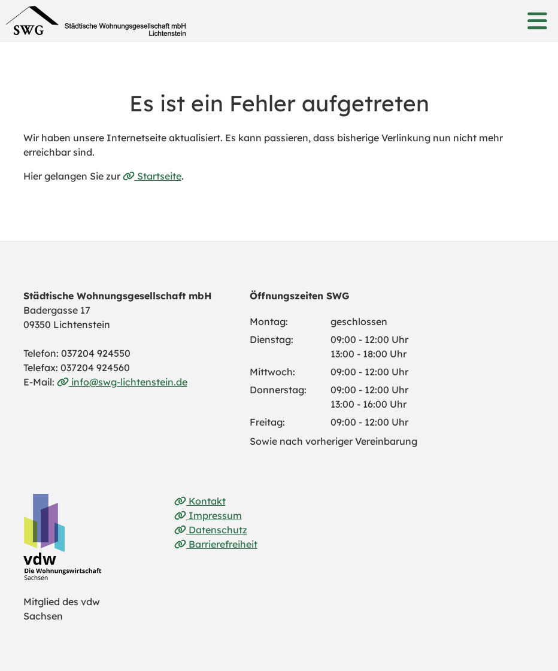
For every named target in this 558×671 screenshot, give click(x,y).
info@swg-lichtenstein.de (122, 382)
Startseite (152, 176)
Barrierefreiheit (215, 544)
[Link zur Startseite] (96, 21)
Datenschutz (210, 530)
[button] (537, 21)
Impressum (208, 515)
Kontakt (200, 501)
